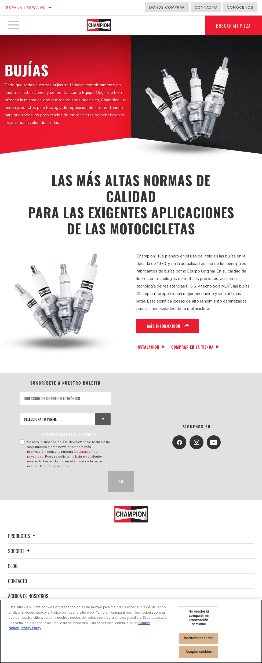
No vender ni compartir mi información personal (198, 617)
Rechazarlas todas (198, 638)
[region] (131, 631)
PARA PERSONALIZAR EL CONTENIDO (68, 434)
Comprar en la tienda (192, 347)
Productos (22, 535)
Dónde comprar (167, 7)
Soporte (19, 550)
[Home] (99, 25)
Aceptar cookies (198, 652)
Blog (13, 565)
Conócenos (240, 7)
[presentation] (60, 481)
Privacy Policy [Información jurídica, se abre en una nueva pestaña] (30, 628)
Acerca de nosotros (28, 595)
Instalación (147, 347)
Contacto (206, 7)
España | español (25, 7)
